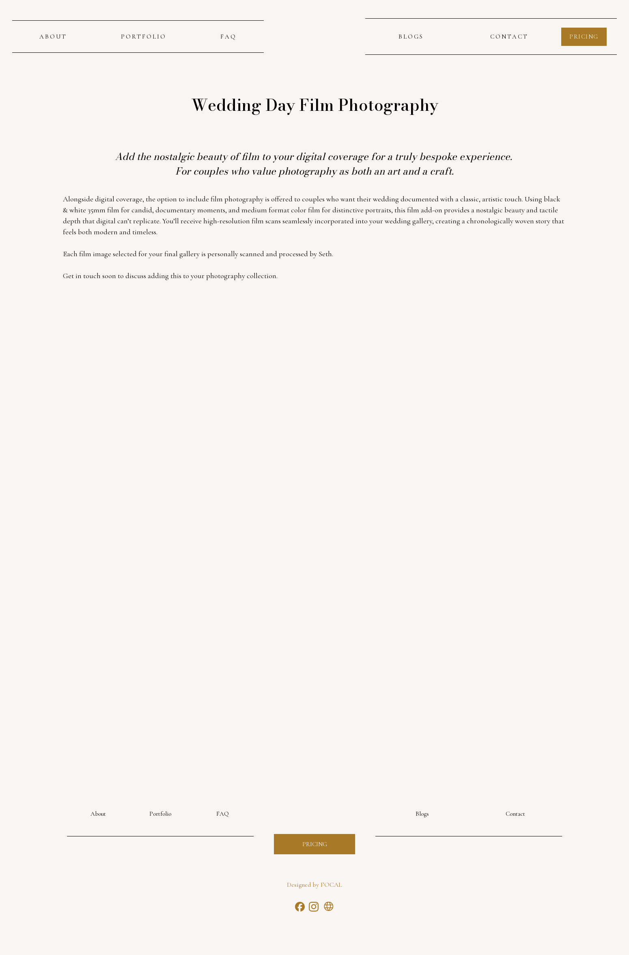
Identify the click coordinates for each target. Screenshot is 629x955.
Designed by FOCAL (314, 885)
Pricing (314, 844)
